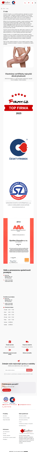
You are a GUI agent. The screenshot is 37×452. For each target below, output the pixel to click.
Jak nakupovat (6, 431)
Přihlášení (5, 439)
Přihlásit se (32, 2)
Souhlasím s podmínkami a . (19, 374)
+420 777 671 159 (9, 280)
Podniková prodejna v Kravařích (26, 423)
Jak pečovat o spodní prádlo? (9, 437)
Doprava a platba (22, 415)
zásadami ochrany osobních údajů (25, 374)
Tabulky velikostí (6, 435)
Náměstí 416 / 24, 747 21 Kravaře (9, 404)
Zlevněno (5, 415)
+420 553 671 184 (9, 281)
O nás (20, 421)
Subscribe (29, 370)
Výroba (4, 433)
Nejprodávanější (6, 419)
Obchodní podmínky (23, 419)
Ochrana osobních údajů (24, 417)
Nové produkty (6, 417)
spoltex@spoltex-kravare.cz (24, 404)
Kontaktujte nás (6, 390)
